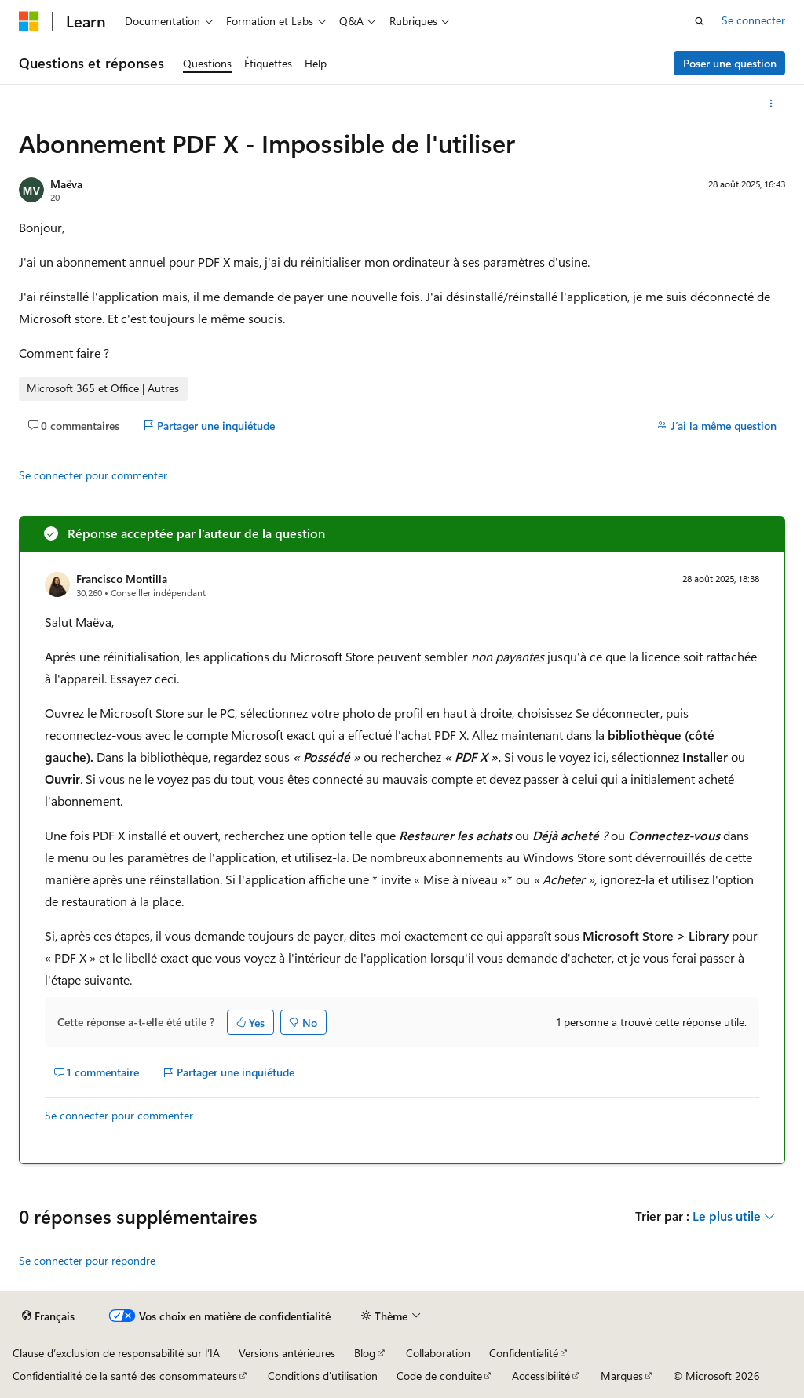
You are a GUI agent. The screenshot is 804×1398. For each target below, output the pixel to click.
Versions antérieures (287, 1352)
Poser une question (730, 63)
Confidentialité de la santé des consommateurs (125, 1375)
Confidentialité (523, 1352)
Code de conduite (439, 1375)
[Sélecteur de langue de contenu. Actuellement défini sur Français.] (48, 1316)
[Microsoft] (29, 21)
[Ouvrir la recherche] (699, 21)
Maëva (66, 184)
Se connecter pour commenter (93, 475)
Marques (622, 1375)
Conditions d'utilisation (323, 1375)
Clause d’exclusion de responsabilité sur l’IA (116, 1352)
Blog (364, 1352)
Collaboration (438, 1352)
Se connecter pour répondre (87, 1260)
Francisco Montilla (121, 578)
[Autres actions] (771, 103)
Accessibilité (541, 1375)
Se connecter (753, 20)
